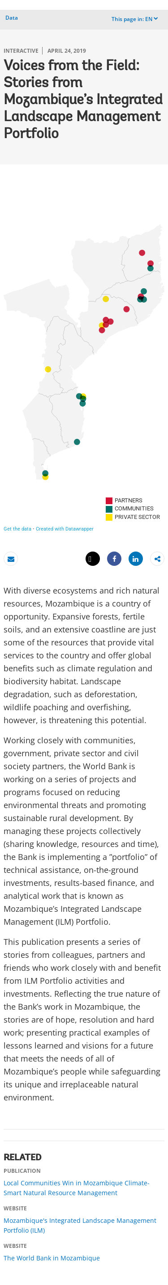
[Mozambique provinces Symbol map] (84, 357)
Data (11, 17)
